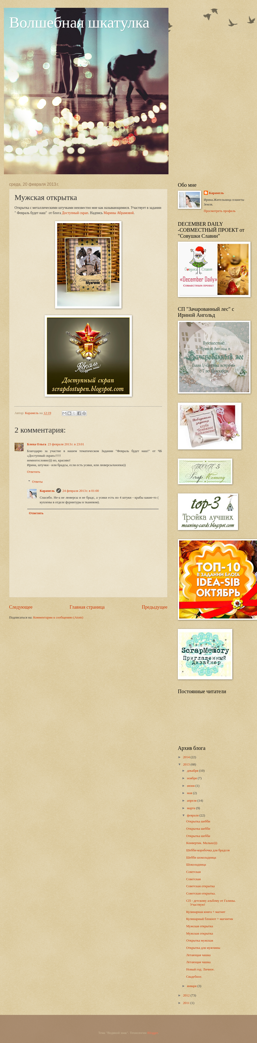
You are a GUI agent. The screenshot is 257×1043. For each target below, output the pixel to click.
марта (191, 808)
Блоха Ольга (36, 444)
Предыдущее (154, 607)
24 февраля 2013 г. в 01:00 (81, 491)
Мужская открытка (199, 926)
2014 (187, 757)
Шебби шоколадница (201, 857)
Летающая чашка (198, 955)
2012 (187, 995)
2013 (187, 764)
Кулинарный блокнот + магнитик (209, 919)
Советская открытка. (200, 893)
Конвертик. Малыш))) (201, 843)
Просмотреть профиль (220, 211)
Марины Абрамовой (119, 213)
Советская (193, 872)
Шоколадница (196, 864)
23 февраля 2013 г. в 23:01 (66, 444)
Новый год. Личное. (200, 969)
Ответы (37, 482)
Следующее (20, 607)
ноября (192, 778)
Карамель (47, 491)
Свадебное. (194, 976)
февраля (193, 815)
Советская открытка (200, 886)
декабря (193, 770)
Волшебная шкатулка (79, 22)
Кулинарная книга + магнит (205, 912)
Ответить (33, 472)
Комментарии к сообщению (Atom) (58, 617)
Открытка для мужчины (203, 948)
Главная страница (87, 607)
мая (190, 793)
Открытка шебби (198, 821)
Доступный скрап (75, 213)
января (192, 986)
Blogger (152, 1033)
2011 (187, 1003)
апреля (192, 800)
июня (191, 786)
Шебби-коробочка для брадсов (208, 850)
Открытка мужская (199, 940)
